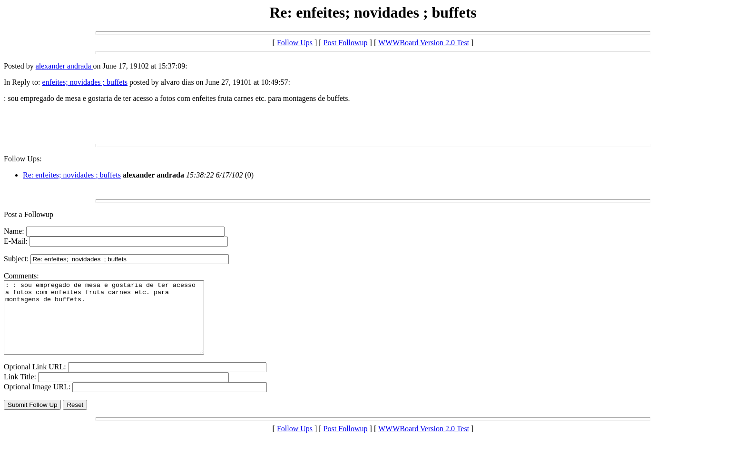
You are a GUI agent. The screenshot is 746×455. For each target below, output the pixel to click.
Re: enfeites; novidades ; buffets (72, 175)
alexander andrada (64, 66)
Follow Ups (295, 43)
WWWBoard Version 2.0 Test (423, 43)
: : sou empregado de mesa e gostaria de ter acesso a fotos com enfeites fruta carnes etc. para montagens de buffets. (116, 324)
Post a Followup (28, 214)
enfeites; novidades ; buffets (85, 82)
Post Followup (346, 43)
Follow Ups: (23, 159)
